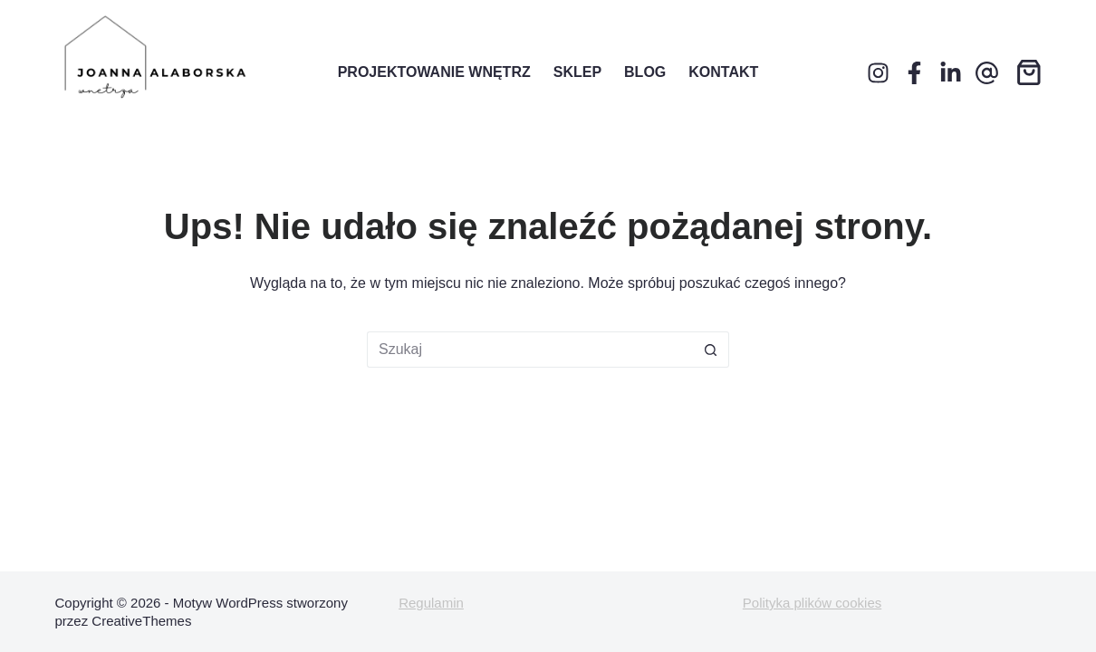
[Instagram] (878, 73)
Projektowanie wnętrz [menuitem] (434, 72)
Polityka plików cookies (812, 602)
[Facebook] (914, 73)
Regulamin (431, 602)
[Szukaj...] (530, 349)
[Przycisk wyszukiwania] (711, 349)
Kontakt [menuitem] (723, 72)
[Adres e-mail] (987, 73)
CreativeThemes (141, 620)
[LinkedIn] (950, 73)
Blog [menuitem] (645, 72)
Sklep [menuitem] (577, 72)
